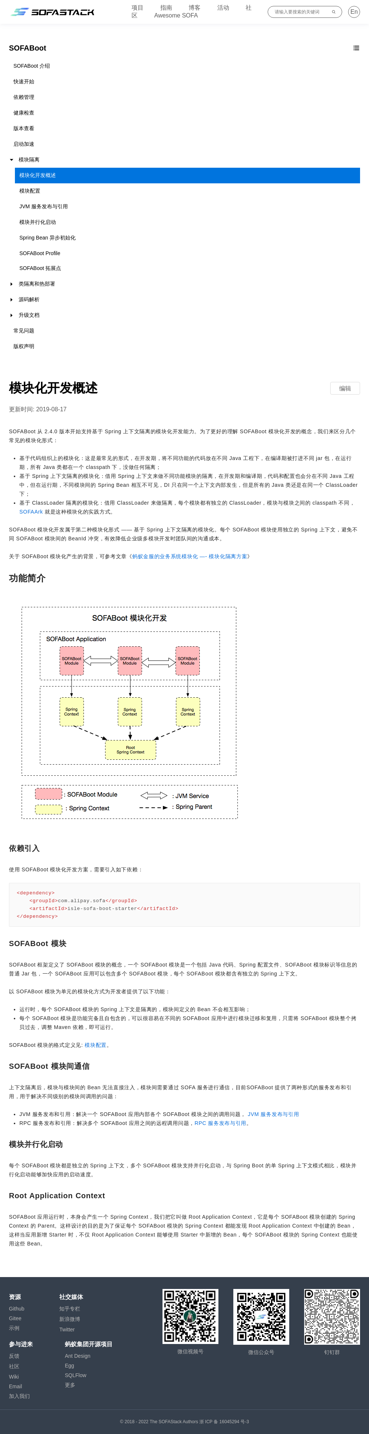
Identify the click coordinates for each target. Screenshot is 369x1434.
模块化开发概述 (37, 175)
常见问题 (23, 331)
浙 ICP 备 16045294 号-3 (224, 1421)
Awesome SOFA (176, 15)
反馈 (14, 1356)
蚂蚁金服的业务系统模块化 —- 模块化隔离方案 (189, 556)
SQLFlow (75, 1375)
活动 (223, 7)
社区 (14, 1366)
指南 (166, 7)
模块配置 (29, 191)
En (354, 12)
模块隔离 (29, 160)
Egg (69, 1366)
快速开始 (23, 81)
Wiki (14, 1377)
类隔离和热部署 (37, 284)
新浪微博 (69, 1319)
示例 (14, 1328)
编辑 (345, 388)
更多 (70, 1385)
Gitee (15, 1318)
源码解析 (29, 299)
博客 (195, 7)
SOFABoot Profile (39, 253)
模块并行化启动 (37, 222)
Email (15, 1386)
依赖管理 (23, 97)
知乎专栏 (69, 1309)
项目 (138, 7)
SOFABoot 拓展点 (40, 268)
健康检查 (23, 113)
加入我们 (19, 1396)
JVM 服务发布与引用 (43, 206)
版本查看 (23, 128)
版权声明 (23, 346)
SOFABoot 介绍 (31, 66)
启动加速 (23, 144)
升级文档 (29, 315)
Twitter (67, 1329)
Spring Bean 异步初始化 (47, 238)
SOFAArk (31, 512)
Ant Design (77, 1356)
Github (16, 1309)
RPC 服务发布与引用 (220, 1123)
